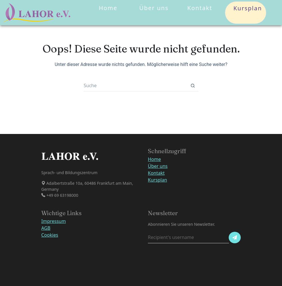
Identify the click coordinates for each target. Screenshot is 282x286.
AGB (45, 228)
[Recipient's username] (188, 237)
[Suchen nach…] (135, 86)
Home (108, 8)
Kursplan (245, 12)
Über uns (154, 8)
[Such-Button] (192, 86)
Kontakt (199, 8)
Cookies (49, 235)
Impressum (53, 221)
